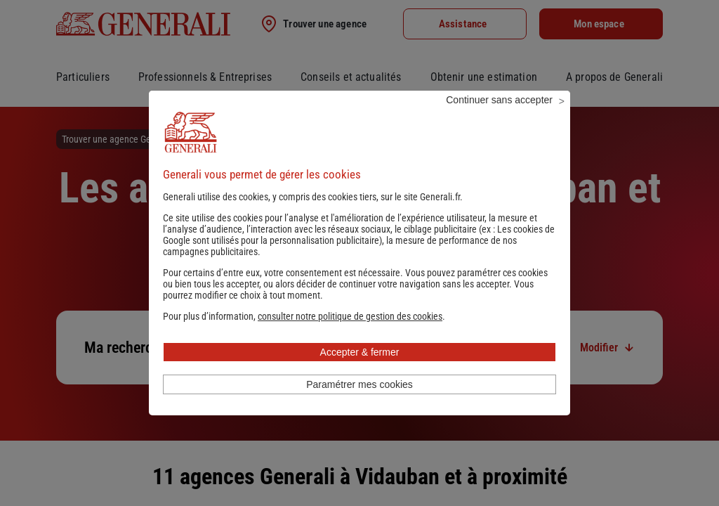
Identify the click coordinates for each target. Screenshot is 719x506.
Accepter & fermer (360, 371)
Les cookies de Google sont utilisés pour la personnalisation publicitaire (359, 253)
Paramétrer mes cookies (359, 403)
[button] (350, 335)
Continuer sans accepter (499, 118)
